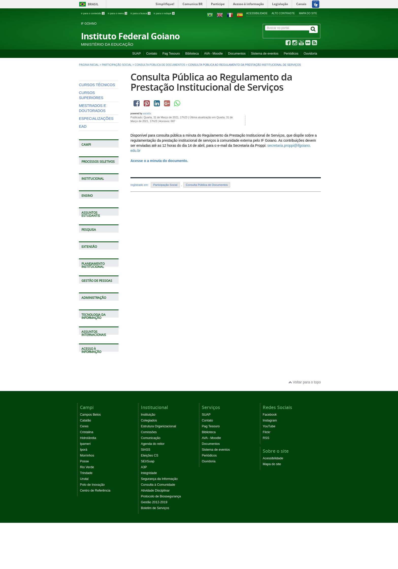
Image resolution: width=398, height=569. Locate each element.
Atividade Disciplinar (155, 537)
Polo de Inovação (92, 531)
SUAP (136, 53)
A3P (144, 513)
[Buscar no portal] (287, 27)
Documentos (237, 53)
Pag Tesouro (171, 53)
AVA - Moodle (213, 53)
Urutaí (84, 525)
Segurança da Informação (159, 525)
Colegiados (149, 466)
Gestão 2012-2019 (154, 548)
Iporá (83, 496)
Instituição (148, 461)
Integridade (149, 519)
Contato (151, 53)
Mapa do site (308, 13)
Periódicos (291, 53)
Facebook (270, 461)
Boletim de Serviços (155, 554)
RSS (266, 484)
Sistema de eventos (264, 53)
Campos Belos (90, 461)
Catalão (85, 466)
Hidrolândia (88, 484)
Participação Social (116, 64)
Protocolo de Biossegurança (161, 542)
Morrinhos (87, 501)
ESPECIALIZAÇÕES (96, 165)
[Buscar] (313, 29)
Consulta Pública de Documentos (160, 64)
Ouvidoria (310, 53)
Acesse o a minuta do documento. (159, 161)
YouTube (269, 472)
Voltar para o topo (304, 429)
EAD (83, 173)
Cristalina (86, 478)
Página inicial (89, 64)
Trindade (86, 519)
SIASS (145, 496)
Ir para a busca (140, 13)
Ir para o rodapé (164, 13)
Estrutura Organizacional (158, 472)
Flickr (266, 478)
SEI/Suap (147, 507)
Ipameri (85, 490)
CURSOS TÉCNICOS (97, 131)
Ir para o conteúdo (93, 13)
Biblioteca (192, 53)
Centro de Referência (95, 537)
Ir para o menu (118, 13)
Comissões (149, 478)
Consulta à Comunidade (158, 531)
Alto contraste (283, 13)
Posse (84, 507)
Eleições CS (149, 501)
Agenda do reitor (152, 490)
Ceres (84, 472)
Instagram (270, 466)
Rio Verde (87, 513)
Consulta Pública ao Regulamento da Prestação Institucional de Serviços (211, 81)
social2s (147, 113)
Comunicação (150, 484)
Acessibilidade (257, 13)
